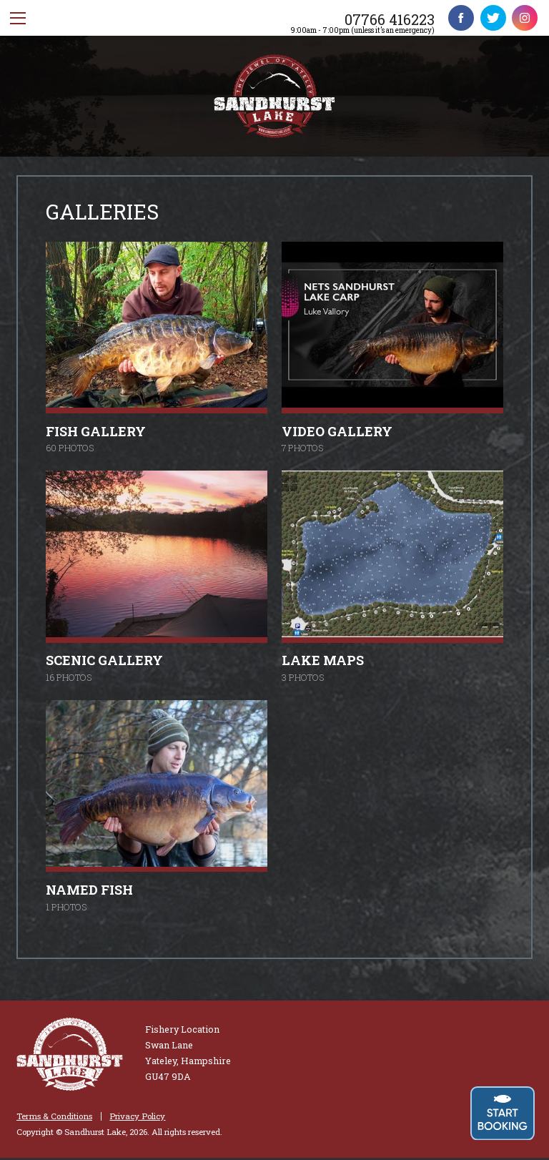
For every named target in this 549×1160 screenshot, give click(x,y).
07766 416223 (390, 19)
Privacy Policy (137, 1116)
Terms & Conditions (54, 1116)
